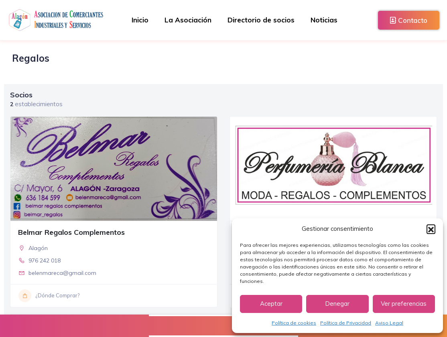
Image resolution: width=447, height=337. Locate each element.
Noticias (324, 20)
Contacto (408, 20)
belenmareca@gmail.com (62, 272)
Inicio (140, 20)
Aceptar (271, 303)
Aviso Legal (389, 323)
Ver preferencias (404, 303)
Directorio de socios (261, 20)
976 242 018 (44, 260)
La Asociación (188, 20)
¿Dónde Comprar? (48, 295)
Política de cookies (294, 323)
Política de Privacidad (345, 323)
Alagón (38, 248)
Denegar (337, 303)
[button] (431, 229)
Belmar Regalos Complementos (71, 232)
